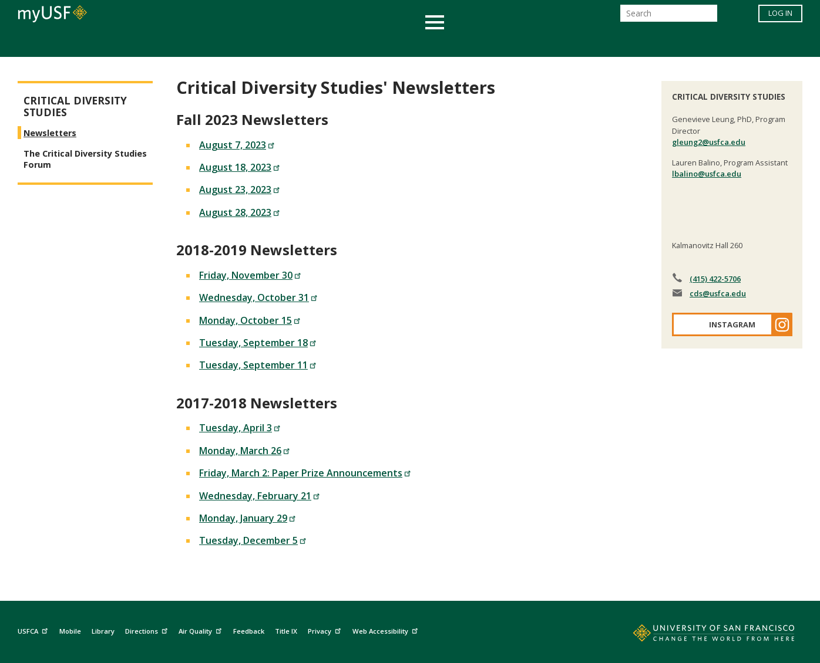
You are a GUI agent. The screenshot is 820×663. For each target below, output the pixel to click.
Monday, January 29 (247, 518)
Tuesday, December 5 (253, 540)
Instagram (732, 324)
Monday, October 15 (250, 320)
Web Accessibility (386, 629)
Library (103, 631)
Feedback (248, 631)
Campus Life (468, 43)
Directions (147, 629)
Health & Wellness (375, 43)
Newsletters (49, 132)
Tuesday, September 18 (258, 342)
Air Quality (201, 629)
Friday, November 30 (250, 275)
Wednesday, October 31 (258, 297)
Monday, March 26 (244, 450)
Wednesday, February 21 (259, 495)
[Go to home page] (701, 635)
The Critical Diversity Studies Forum (85, 159)
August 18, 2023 (239, 167)
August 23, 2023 (239, 189)
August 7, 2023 (237, 144)
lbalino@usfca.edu (706, 173)
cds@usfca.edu (718, 293)
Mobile (70, 631)
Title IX (286, 631)
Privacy (326, 629)
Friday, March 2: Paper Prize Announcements (305, 472)
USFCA (34, 629)
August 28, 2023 (239, 212)
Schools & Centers (617, 43)
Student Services (269, 43)
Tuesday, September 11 (258, 364)
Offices (534, 43)
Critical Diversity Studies (75, 106)
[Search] (668, 16)
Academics (182, 43)
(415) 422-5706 (715, 278)
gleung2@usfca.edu (708, 142)
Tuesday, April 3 (240, 427)
